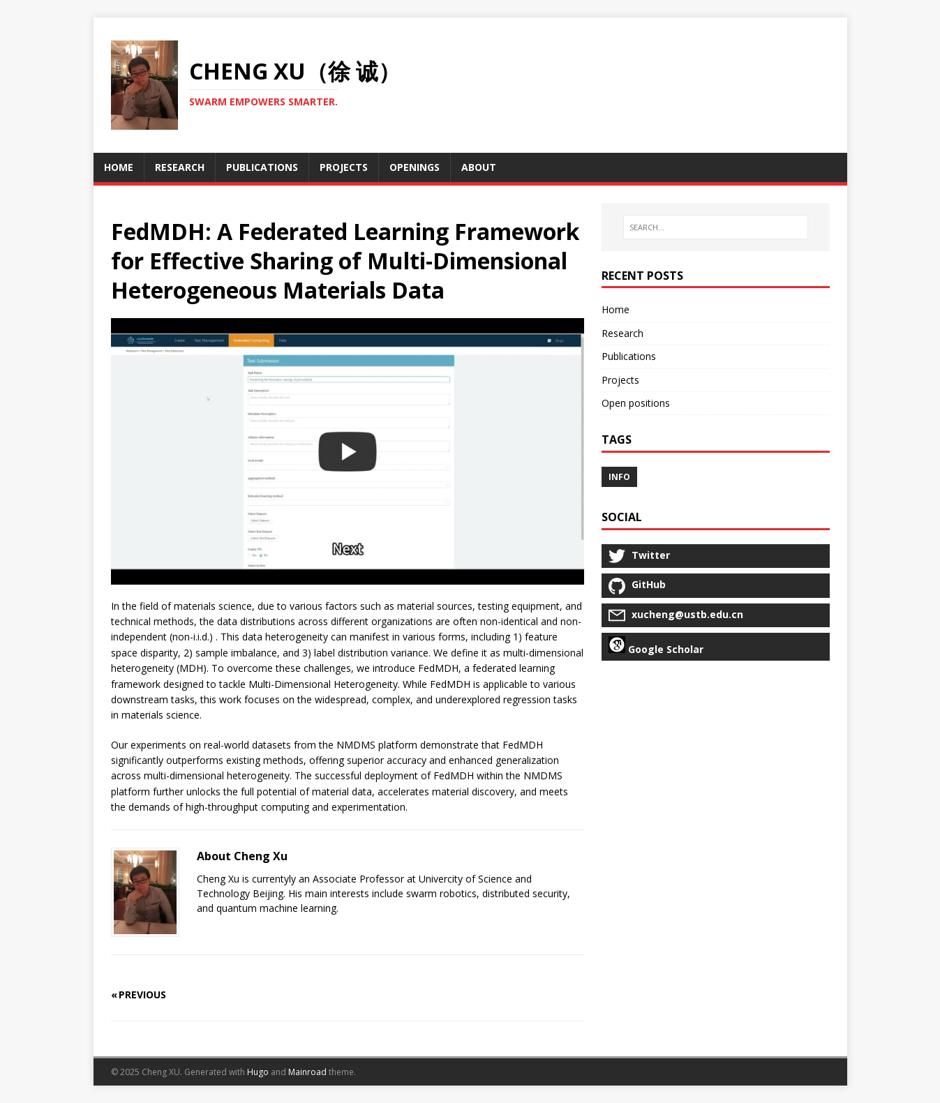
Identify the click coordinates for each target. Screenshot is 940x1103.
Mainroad (307, 1072)
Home (615, 309)
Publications (629, 356)
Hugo (258, 1072)
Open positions (636, 403)
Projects (620, 380)
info (619, 477)
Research (622, 333)
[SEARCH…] (715, 227)
